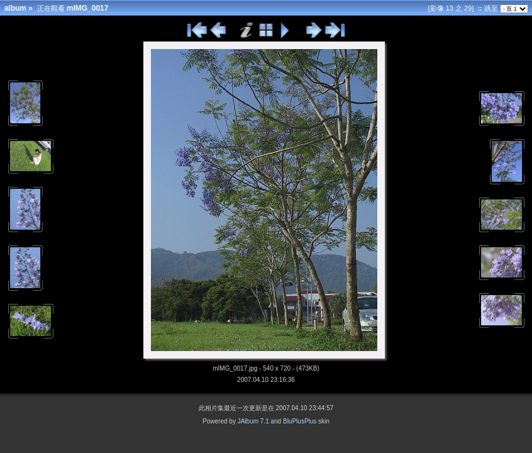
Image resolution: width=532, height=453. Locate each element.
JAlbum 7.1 (253, 421)
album (15, 8)
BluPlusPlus (299, 421)
